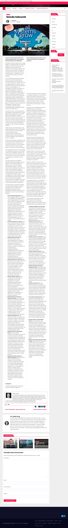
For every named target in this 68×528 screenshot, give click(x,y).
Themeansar (26, 523)
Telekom (54, 47)
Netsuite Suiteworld (16, 17)
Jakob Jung (14, 20)
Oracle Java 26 (40, 443)
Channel (53, 18)
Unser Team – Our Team (39, 525)
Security (54, 38)
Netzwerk (54, 32)
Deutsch (8, 8)
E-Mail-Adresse (7, 486)
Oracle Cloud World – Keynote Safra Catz (15, 409)
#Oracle (18, 21)
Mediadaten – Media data (52, 523)
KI (52, 30)
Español (15, 8)
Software (8, 14)
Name (5, 480)
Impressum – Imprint (29, 8)
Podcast (53, 35)
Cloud (53, 21)
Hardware (54, 27)
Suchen (54, 51)
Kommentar (6, 457)
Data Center (54, 24)
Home (36, 520)
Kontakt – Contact (38, 523)
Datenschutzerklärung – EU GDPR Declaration (45, 520)
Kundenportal (44, 523)
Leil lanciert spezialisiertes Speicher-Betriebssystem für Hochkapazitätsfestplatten (58, 86)
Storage (53, 44)
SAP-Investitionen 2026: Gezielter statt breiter (25, 443)
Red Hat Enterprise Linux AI (40, 409)
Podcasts (58, 523)
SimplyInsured (12, 364)
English (21, 8)
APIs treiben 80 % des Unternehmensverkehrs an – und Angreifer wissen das (58, 75)
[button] (64, 8)
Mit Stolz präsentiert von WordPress (9, 523)
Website (5, 493)
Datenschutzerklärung (42, 8)
